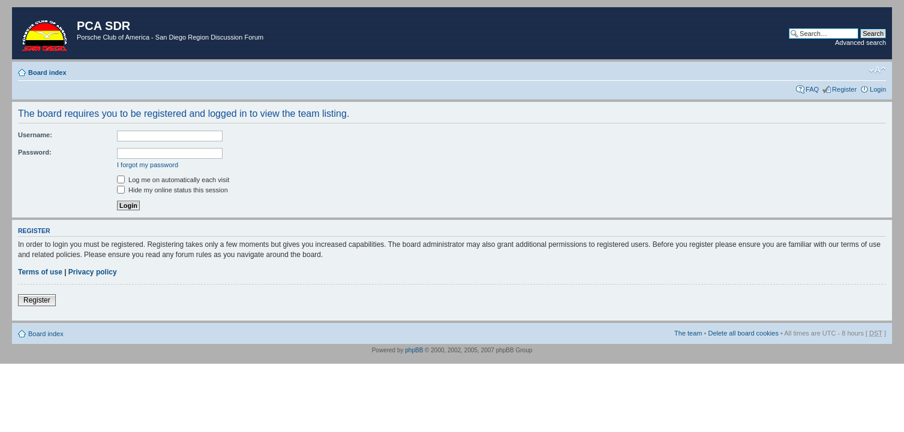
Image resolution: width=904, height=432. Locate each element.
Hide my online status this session (172, 190)
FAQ (812, 89)
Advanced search (860, 42)
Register (844, 89)
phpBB (414, 350)
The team (688, 333)
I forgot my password (147, 164)
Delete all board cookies (743, 333)
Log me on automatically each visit (173, 179)
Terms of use (40, 272)
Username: (35, 134)
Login (878, 89)
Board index (47, 72)
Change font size (877, 70)
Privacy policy (92, 272)
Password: (35, 152)
